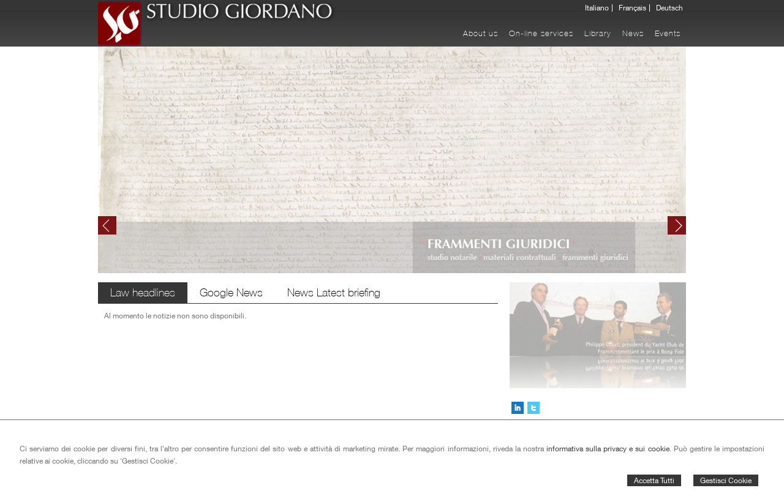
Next (677, 225)
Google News (231, 292)
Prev (107, 225)
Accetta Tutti (654, 480)
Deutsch (669, 8)
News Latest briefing (333, 292)
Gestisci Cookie (726, 480)
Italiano (597, 8)
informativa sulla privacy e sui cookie (607, 448)
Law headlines (142, 292)
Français (632, 8)
